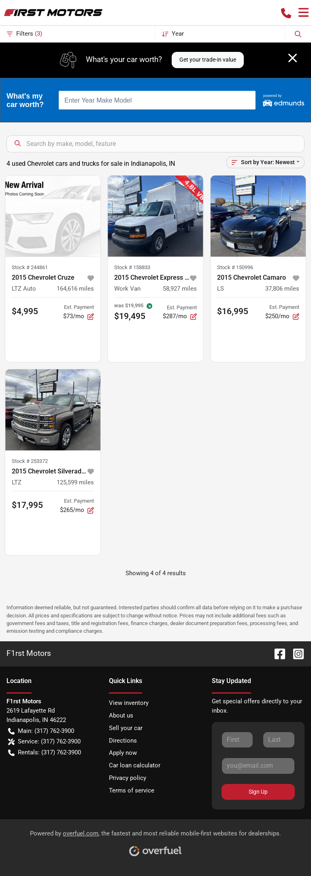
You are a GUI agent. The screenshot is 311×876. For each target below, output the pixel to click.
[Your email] (258, 766)
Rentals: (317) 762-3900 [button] (44, 752)
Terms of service (131, 790)
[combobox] (157, 100)
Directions (123, 740)
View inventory (129, 703)
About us (121, 715)
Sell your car (126, 728)
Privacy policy (127, 778)
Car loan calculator (134, 765)
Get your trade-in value (207, 59)
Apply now (123, 752)
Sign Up (258, 791)
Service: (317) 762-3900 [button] (44, 741)
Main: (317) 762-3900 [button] (41, 731)
